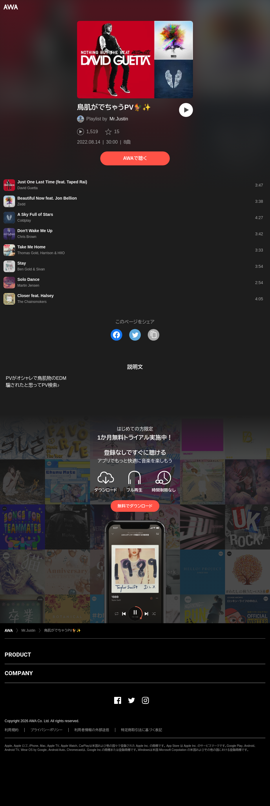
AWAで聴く (135, 158)
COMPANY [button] (19, 673)
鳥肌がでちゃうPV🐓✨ (62, 630)
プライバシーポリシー (46, 730)
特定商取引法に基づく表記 (141, 730)
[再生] (186, 110)
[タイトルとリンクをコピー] (153, 335)
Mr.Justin (119, 118)
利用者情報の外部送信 (91, 730)
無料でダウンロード (135, 506)
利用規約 (12, 730)
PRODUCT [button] (18, 654)
